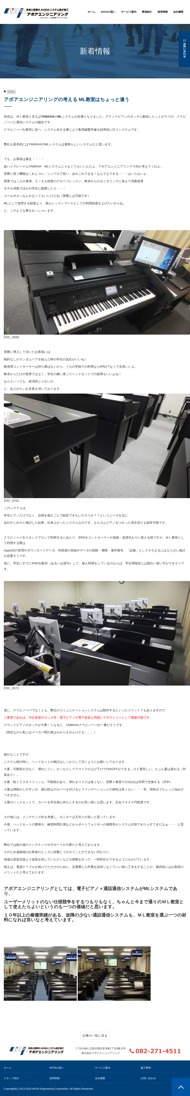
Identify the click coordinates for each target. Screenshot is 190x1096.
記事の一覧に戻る (95, 1035)
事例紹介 (147, 11)
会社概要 (178, 11)
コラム (11, 91)
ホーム (91, 11)
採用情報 (163, 11)
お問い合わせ (148, 1078)
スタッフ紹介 (11, 1078)
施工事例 (146, 1067)
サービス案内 (128, 11)
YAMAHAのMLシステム (45, 144)
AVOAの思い (108, 11)
